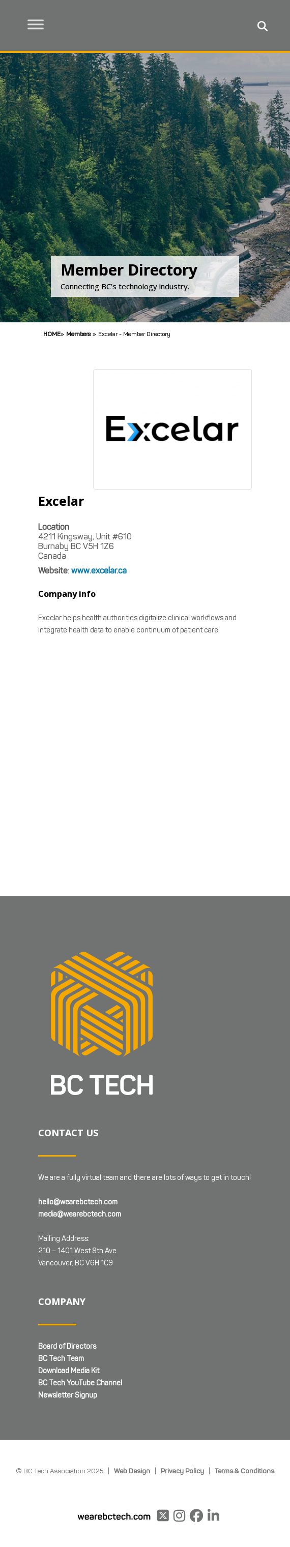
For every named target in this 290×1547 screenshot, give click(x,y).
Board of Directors (67, 1346)
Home (52, 334)
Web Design (132, 1471)
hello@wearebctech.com (78, 1202)
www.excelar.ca (99, 570)
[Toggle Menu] (36, 24)
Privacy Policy (182, 1471)
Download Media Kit (68, 1371)
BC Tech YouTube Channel (80, 1383)
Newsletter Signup (67, 1395)
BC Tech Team (61, 1358)
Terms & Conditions (244, 1471)
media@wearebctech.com (79, 1214)
